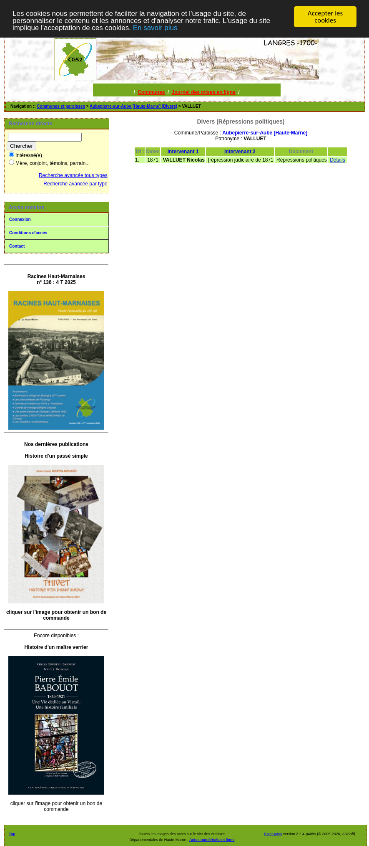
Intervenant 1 (183, 152)
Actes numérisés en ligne (212, 840)
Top (12, 834)
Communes (151, 92)
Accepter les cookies (325, 17)
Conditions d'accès (28, 232)
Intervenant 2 (240, 152)
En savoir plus (155, 27)
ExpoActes (273, 834)
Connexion (20, 219)
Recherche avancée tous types (73, 175)
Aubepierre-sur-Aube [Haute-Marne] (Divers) (133, 106)
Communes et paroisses (61, 106)
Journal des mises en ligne (203, 92)
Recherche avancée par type (75, 184)
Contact (17, 246)
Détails (337, 160)
